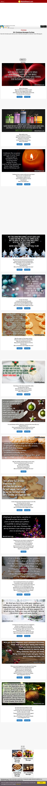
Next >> (23, 59)
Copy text (19, 96)
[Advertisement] (23, 13)
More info (18, 784)
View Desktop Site (18, 780)
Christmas (23, 30)
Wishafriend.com (4, 779)
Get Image (27, 96)
